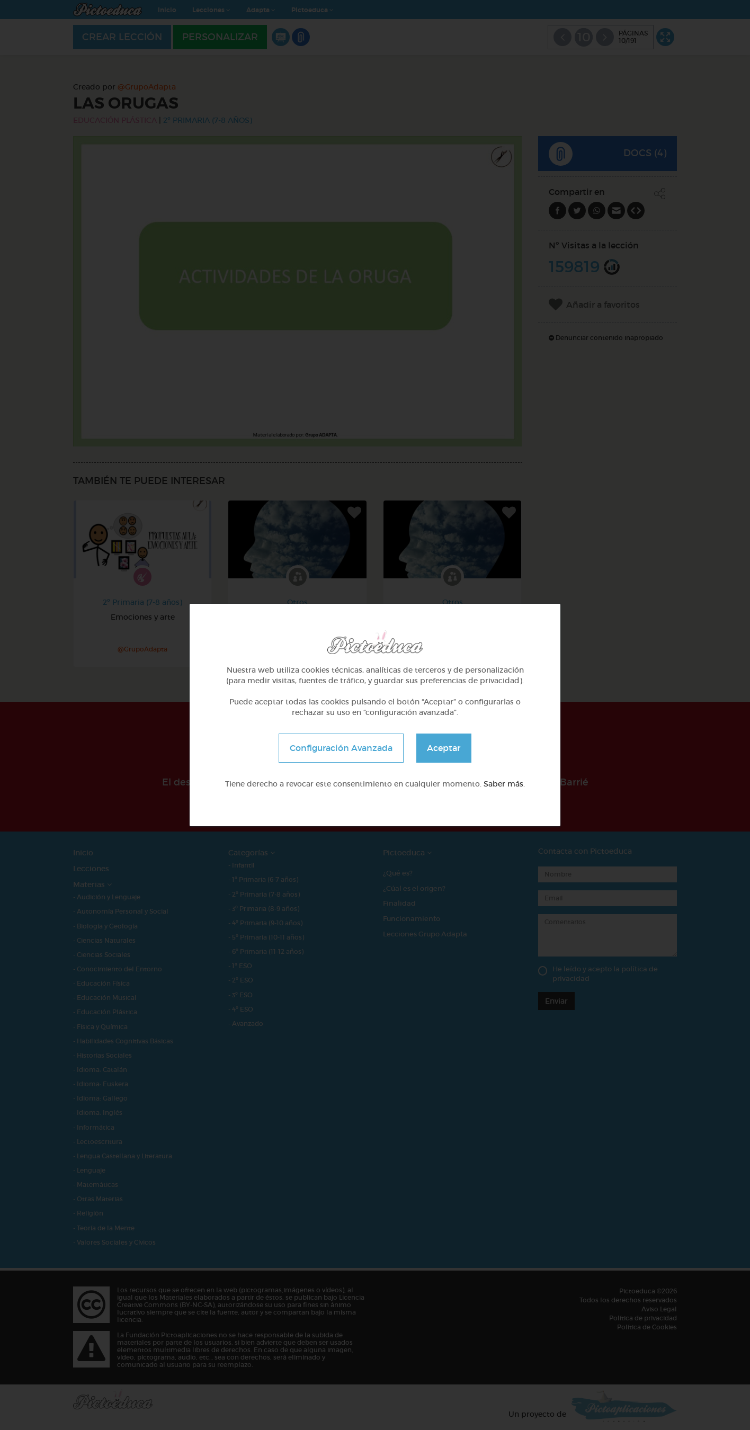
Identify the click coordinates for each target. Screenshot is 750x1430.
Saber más (503, 784)
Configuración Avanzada (341, 748)
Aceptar (444, 748)
